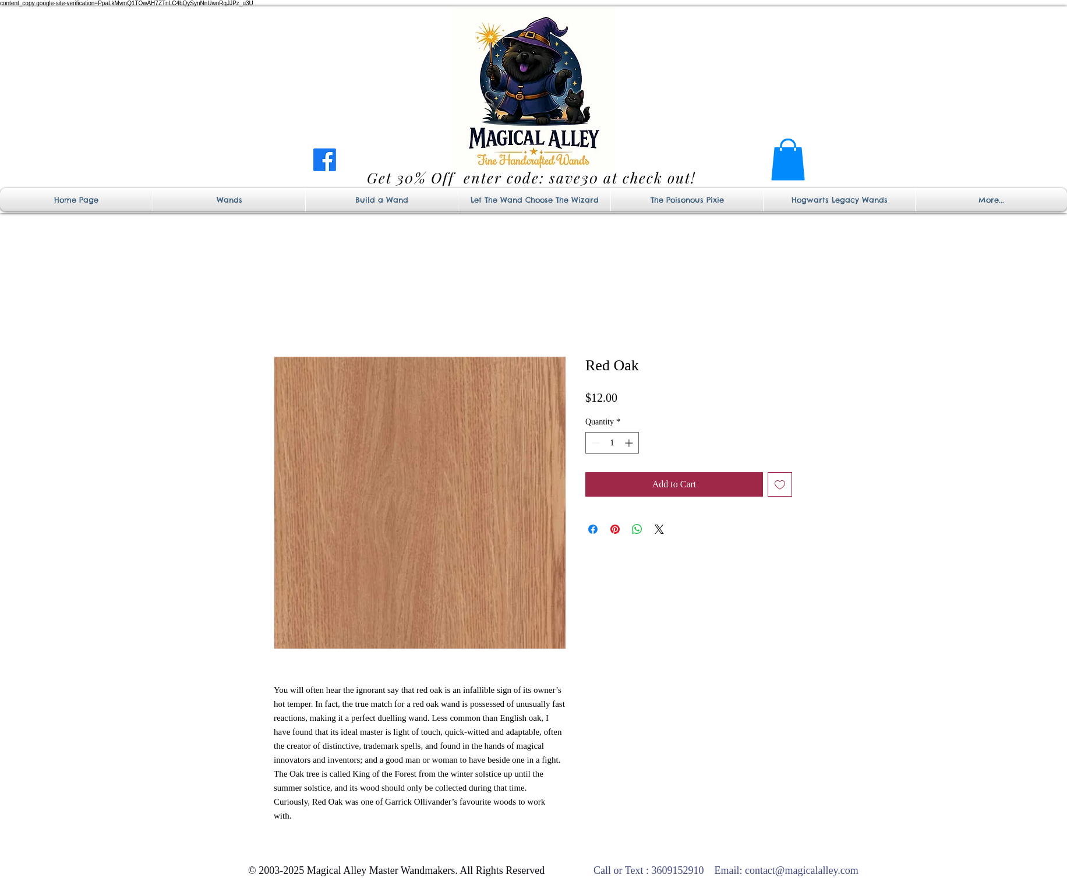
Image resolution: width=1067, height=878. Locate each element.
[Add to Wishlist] (780, 484)
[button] (788, 159)
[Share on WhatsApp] (637, 529)
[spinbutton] (612, 443)
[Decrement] (594, 443)
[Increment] (630, 443)
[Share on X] (659, 529)
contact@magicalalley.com (801, 870)
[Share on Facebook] (593, 529)
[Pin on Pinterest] (615, 529)
